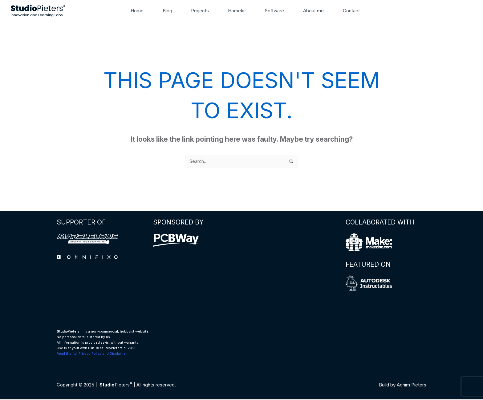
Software (272, 11)
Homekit (237, 11)
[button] (365, 11)
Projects (203, 11)
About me (308, 11)
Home (144, 11)
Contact (343, 11)
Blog (172, 11)
